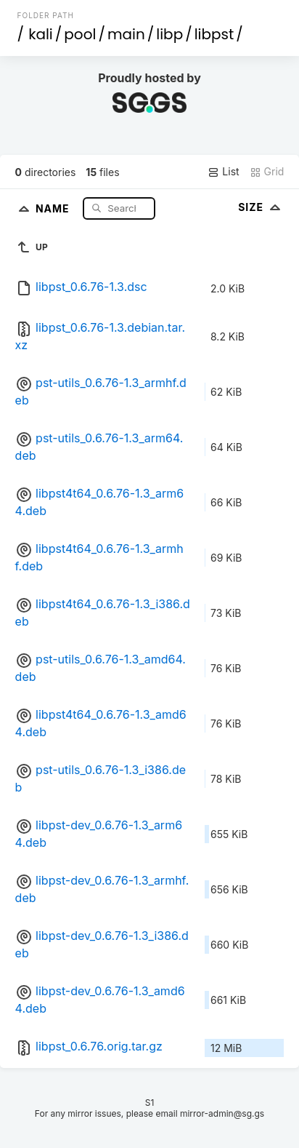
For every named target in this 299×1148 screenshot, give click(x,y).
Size (261, 207)
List (223, 171)
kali (40, 34)
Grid (267, 171)
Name (54, 208)
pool (80, 34)
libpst (214, 34)
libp (169, 34)
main (126, 34)
